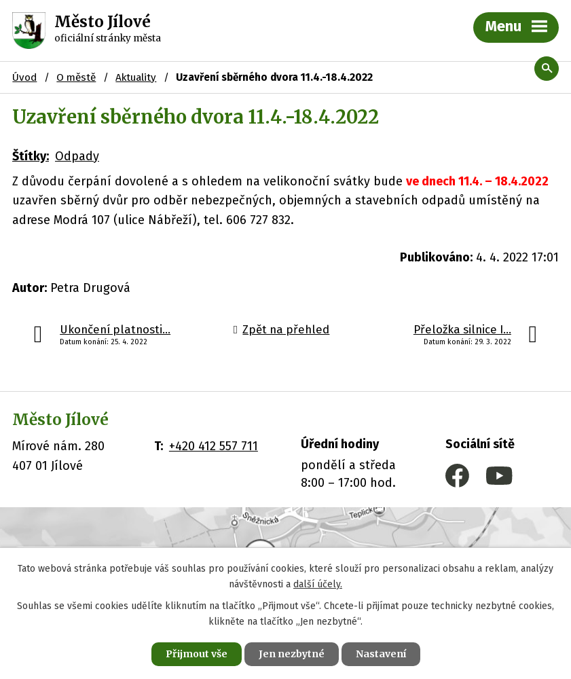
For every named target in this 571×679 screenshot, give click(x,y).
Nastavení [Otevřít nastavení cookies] (381, 654)
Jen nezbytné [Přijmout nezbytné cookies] (292, 654)
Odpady (77, 156)
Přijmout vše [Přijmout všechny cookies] (196, 654)
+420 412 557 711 (213, 446)
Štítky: (30, 156)
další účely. (317, 584)
